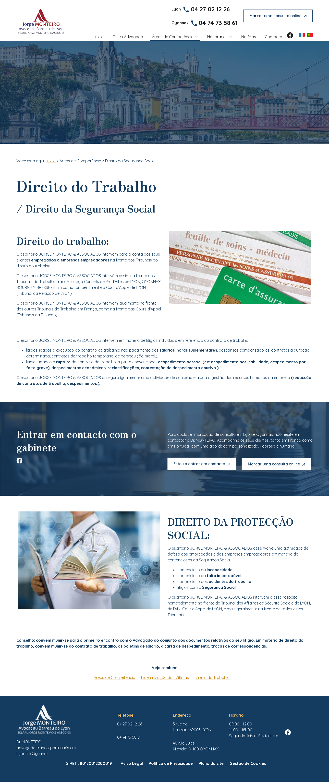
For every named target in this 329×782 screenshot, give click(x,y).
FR (302, 35)
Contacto (273, 36)
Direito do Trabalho (212, 677)
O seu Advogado (127, 36)
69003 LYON (192, 727)
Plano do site (211, 763)
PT (310, 35)
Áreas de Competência (173, 36)
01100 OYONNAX (196, 746)
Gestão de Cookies (248, 763)
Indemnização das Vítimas (165, 677)
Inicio (99, 36)
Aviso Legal (132, 763)
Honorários (217, 36)
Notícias (248, 36)
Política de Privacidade (171, 763)
